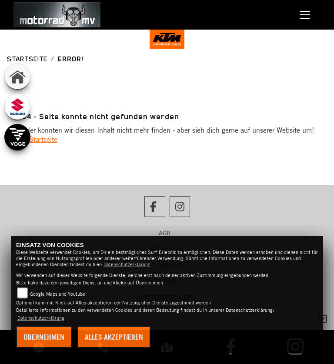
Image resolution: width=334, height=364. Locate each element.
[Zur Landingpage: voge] (17, 137)
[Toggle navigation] (305, 15)
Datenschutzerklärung (127, 264)
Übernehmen (43, 337)
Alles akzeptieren (114, 337)
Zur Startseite (37, 139)
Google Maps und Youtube (57, 294)
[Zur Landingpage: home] (17, 76)
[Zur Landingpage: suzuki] (17, 107)
